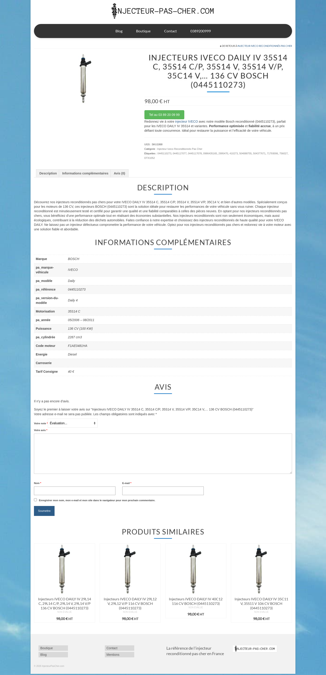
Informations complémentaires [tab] (85, 173)
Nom (37, 483)
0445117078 (195, 153)
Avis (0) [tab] (119, 173)
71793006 (272, 153)
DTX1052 (149, 158)
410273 (234, 153)
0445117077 (180, 153)
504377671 (259, 153)
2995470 (223, 153)
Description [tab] (48, 173)
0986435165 (210, 153)
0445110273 (164, 153)
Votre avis (40, 430)
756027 (283, 153)
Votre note (41, 423)
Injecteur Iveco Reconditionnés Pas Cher (264, 45)
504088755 (245, 153)
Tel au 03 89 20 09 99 (164, 115)
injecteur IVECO (186, 121)
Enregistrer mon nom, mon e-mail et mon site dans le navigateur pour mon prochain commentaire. (97, 500)
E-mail (126, 483)
